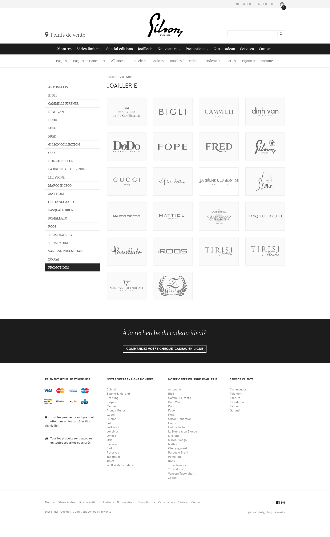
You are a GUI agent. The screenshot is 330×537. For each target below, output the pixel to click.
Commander (238, 389)
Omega (111, 436)
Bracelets (138, 61)
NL (238, 4)
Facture (235, 398)
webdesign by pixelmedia (266, 512)
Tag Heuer (113, 457)
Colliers (158, 61)
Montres (64, 49)
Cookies (65, 511)
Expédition (237, 402)
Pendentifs (211, 61)
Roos (52, 227)
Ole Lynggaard (61, 202)
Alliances (118, 61)
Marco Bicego (60, 186)
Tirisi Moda (58, 243)
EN (249, 4)
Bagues (61, 61)
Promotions (58, 268)
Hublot (111, 419)
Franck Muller (116, 410)
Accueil (111, 76)
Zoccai (53, 259)
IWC (109, 423)
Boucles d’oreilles (183, 61)
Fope (52, 128)
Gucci (52, 153)
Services (247, 49)
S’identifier (266, 4)
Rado (110, 448)
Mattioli (56, 194)
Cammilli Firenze (63, 104)
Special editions (119, 49)
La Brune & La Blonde (66, 169)
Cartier (111, 406)
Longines (112, 431)
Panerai (112, 444)
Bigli (52, 95)
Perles (231, 61)
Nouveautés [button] (169, 49)
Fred (52, 136)
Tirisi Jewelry (60, 235)
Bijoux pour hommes (258, 61)
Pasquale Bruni (61, 210)
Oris (109, 440)
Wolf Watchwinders (120, 465)
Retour (234, 406)
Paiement (236, 393)
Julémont (113, 427)
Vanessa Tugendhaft (66, 251)
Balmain (112, 389)
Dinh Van (56, 112)
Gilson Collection (64, 145)
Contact (265, 49)
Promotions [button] (197, 49)
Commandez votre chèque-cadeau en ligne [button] (164, 349)
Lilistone (56, 177)
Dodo (52, 120)
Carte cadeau (224, 49)
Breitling (112, 398)
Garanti (235, 410)
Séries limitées (89, 49)
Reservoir (113, 452)
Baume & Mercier (118, 393)
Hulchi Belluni (61, 161)
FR (243, 4)
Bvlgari (111, 402)
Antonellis (58, 87)
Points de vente (65, 35)
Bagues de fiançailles (89, 61)
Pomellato (57, 218)
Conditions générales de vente (92, 511)
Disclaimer (51, 511)
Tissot (110, 461)
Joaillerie (145, 49)
